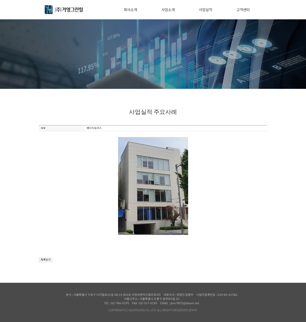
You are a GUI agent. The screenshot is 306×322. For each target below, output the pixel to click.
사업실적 (205, 9)
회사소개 (130, 9)
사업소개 (168, 9)
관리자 (193, 310)
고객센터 (243, 9)
